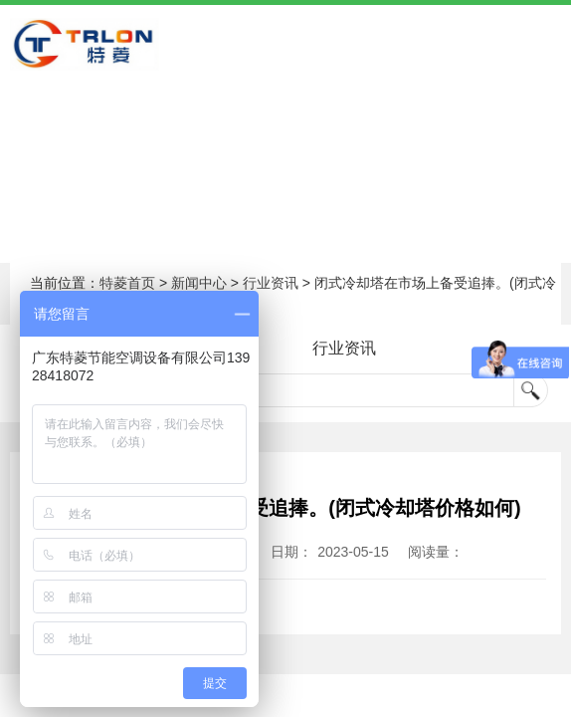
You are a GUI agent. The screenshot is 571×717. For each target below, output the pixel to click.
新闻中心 (199, 283)
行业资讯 (270, 283)
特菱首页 (127, 283)
